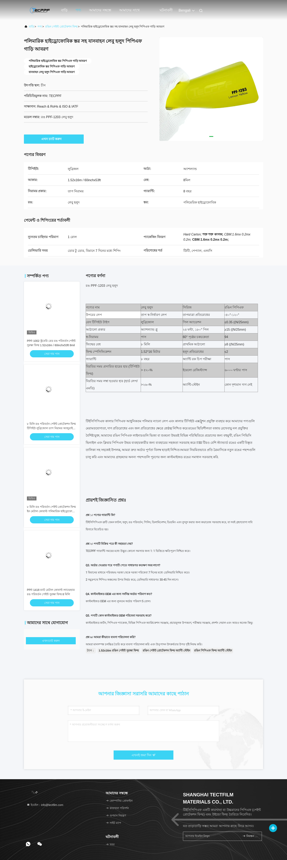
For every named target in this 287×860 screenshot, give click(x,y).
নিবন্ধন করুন (250, 836)
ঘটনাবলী (166, 10)
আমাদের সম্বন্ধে (100, 10)
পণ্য (78, 10)
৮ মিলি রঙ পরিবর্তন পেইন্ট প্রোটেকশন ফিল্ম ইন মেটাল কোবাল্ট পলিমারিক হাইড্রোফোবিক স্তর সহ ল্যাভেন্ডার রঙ (52, 511)
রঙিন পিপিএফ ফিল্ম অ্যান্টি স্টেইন (213, 650)
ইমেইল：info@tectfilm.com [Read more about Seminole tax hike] (45, 805)
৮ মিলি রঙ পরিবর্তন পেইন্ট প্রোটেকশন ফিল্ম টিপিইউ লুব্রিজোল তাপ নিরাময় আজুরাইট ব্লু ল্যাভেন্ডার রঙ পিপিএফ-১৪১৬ (51, 428)
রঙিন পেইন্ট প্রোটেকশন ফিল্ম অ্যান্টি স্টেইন (166, 650)
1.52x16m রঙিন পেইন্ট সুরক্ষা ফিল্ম (119, 650)
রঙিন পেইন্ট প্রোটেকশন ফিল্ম (61, 26)
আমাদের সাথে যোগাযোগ (129, 12)
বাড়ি (64, 10)
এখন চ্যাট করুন (54, 139)
